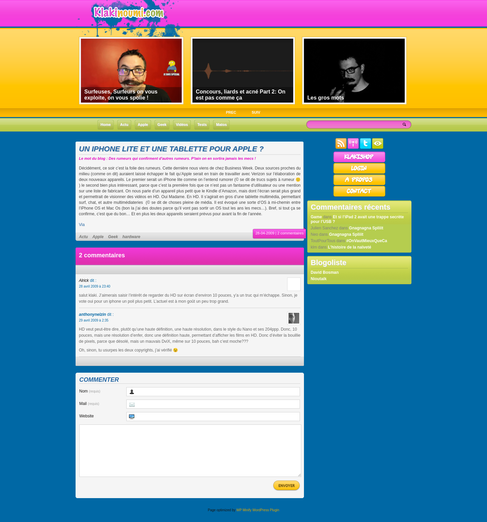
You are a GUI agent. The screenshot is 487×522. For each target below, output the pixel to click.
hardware (131, 236)
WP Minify (244, 520)
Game (316, 217)
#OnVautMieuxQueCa (366, 240)
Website (86, 416)
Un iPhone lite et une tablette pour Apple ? (171, 149)
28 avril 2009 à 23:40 (94, 286)
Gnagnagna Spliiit (366, 228)
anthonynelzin (92, 314)
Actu (83, 236)
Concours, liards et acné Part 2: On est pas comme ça (240, 95)
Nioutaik (318, 278)
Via (82, 224)
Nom (89, 391)
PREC (231, 112)
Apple (97, 236)
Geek (113, 236)
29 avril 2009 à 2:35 (93, 320)
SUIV (256, 112)
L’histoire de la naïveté (349, 247)
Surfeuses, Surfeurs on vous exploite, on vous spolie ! (121, 95)
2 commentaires (290, 233)
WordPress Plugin (265, 520)
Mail (89, 403)
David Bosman (325, 272)
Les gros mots (325, 98)
